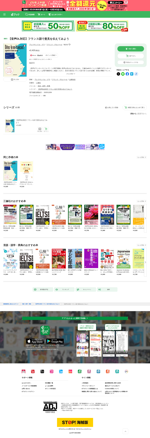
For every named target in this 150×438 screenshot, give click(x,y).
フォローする (69, 44)
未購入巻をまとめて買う (136, 107)
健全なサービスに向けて (112, 386)
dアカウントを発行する (67, 429)
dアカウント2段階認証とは (90, 388)
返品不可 (32, 63)
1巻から (133, 114)
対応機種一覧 (49, 383)
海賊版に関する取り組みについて (92, 391)
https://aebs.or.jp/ (67, 410)
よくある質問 (49, 386)
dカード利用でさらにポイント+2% (39, 59)
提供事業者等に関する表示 (113, 383)
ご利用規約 (85, 383)
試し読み (16, 79)
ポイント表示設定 (50, 388)
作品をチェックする (132, 62)
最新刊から (142, 114)
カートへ (132, 56)
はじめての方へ (26, 383)
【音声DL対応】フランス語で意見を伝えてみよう (31, 121)
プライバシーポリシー (88, 386)
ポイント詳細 (50, 55)
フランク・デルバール (54, 44)
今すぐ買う (132, 49)
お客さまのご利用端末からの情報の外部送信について (116, 392)
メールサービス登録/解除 (29, 386)
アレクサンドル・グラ (37, 44)
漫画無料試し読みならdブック (10, 304)
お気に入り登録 (112, 107)
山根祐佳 (72, 79)
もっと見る (140, 157)
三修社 (38, 83)
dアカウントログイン (28, 391)
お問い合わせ (26, 388)
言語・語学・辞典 (44, 86)
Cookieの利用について (112, 388)
